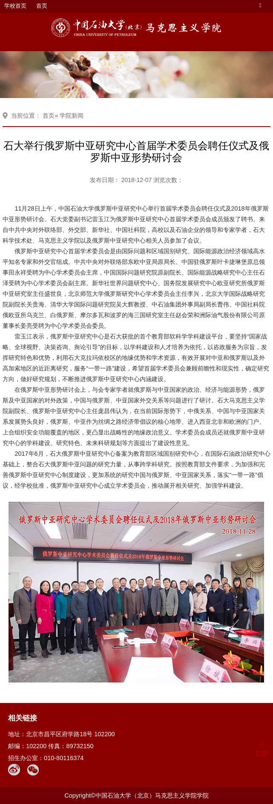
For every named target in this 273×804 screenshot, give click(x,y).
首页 (41, 6)
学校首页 (15, 6)
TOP (262, 749)
